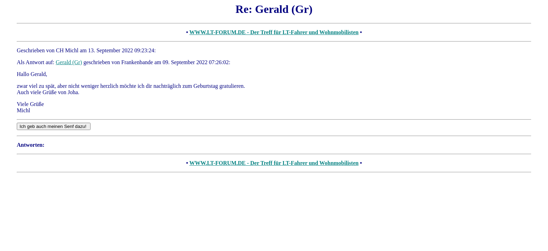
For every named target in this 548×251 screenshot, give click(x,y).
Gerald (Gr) (69, 62)
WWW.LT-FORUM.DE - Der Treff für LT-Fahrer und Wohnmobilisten (274, 32)
